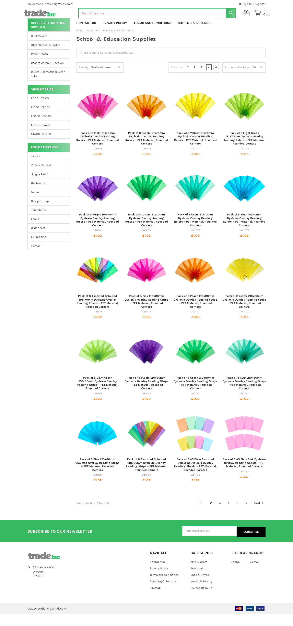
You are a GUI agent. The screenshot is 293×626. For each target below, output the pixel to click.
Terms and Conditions (152, 36)
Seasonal (196, 580)
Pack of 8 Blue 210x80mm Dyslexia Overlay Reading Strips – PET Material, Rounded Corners (97, 478)
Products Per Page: (237, 80)
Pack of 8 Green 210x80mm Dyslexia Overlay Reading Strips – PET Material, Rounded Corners (195, 396)
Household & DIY (201, 599)
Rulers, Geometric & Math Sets (48, 87)
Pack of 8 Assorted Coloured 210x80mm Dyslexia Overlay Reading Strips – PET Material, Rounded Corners (146, 478)
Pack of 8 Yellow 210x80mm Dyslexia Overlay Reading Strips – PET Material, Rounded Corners (244, 314)
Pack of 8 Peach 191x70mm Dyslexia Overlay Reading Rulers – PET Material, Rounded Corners (146, 151)
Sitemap (155, 599)
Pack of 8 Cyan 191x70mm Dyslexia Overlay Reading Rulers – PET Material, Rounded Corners (195, 233)
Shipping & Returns (194, 36)
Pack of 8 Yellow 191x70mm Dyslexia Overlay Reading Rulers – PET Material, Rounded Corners (195, 151)
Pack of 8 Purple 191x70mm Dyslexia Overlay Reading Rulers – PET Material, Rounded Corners (97, 233)
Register (260, 4)
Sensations (38, 223)
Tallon (35, 205)
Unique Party (39, 187)
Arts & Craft (198, 573)
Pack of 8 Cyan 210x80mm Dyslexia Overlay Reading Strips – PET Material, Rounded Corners (244, 396)
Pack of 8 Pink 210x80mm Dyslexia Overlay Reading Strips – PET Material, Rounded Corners (146, 314)
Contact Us (86, 36)
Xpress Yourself (41, 178)
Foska (35, 232)
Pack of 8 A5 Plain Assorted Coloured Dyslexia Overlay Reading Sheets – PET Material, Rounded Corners (195, 478)
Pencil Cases (39, 67)
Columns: (177, 80)
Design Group (40, 214)
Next (259, 516)
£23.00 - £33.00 (41, 129)
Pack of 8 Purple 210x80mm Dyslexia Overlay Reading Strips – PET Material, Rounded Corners (146, 396)
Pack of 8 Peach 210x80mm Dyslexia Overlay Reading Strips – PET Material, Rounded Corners (195, 314)
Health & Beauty (201, 593)
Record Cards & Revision (47, 76)
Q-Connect (38, 241)
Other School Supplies (45, 58)
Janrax (35, 169)
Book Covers (39, 49)
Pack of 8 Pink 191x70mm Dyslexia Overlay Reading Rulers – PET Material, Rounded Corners (97, 151)
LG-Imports (38, 250)
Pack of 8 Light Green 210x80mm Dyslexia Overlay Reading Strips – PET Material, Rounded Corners (97, 396)
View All (35, 259)
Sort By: (84, 80)
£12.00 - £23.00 (40, 120)
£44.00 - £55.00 (41, 147)
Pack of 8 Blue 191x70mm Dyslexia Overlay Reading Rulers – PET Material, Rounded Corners (244, 233)
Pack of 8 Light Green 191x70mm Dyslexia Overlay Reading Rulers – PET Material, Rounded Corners (244, 151)
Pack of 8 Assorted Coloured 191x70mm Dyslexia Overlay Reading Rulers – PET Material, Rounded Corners (98, 314)
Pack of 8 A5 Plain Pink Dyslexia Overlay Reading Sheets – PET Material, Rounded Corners (244, 476)
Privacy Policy (115, 36)
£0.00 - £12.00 (40, 111)
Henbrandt (38, 196)
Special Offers (199, 586)
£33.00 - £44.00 (41, 138)
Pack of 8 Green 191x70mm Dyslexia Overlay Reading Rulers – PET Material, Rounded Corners (146, 233)
